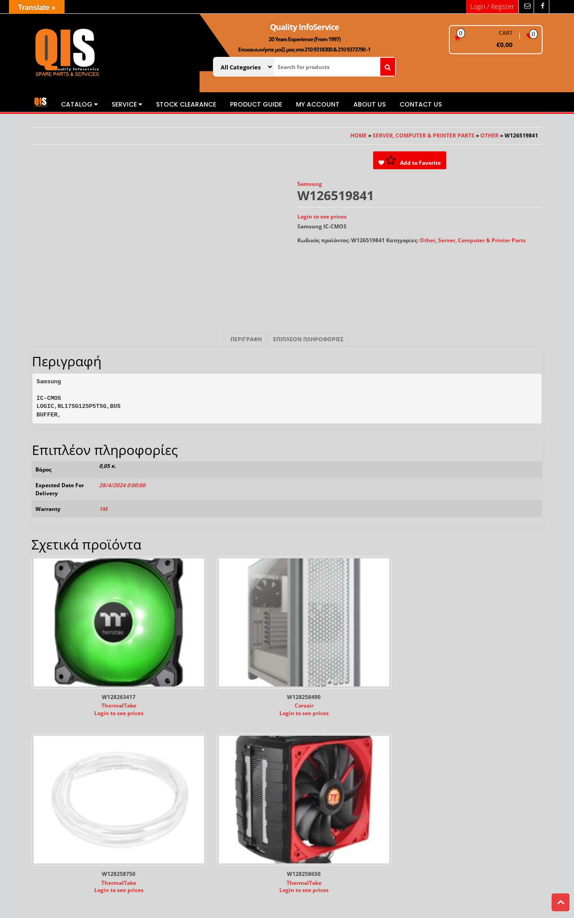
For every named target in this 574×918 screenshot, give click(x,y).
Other (489, 135)
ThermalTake (87, 659)
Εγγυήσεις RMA (323, 763)
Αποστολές (317, 755)
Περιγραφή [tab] (246, 339)
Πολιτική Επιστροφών (332, 770)
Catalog (79, 104)
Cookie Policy (189, 763)
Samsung (309, 184)
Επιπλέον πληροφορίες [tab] (308, 339)
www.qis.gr (46, 764)
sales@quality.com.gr (59, 778)
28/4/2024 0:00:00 (122, 485)
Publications (188, 747)
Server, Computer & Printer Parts (423, 135)
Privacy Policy (190, 755)
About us (369, 104)
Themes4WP (339, 885)
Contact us (421, 104)
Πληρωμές (316, 747)
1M (103, 509)
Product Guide (256, 104)
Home (358, 135)
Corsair (219, 659)
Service (127, 104)
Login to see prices (322, 216)
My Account (317, 104)
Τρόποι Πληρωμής (327, 740)
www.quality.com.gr (58, 771)
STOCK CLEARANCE (186, 104)
